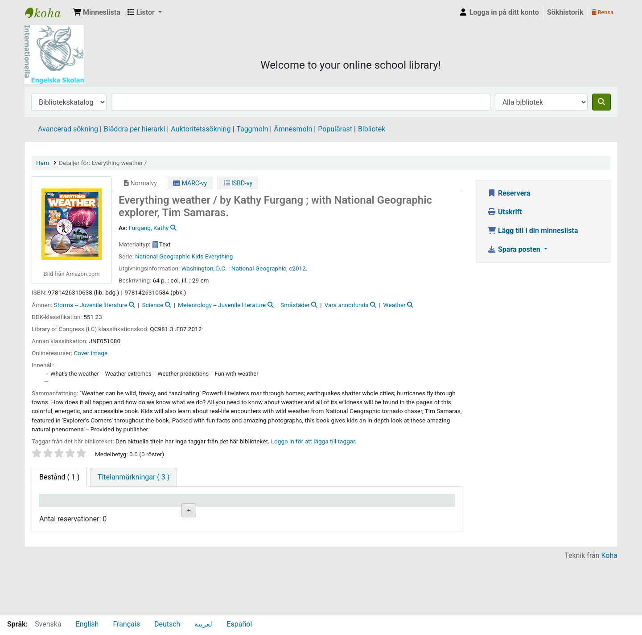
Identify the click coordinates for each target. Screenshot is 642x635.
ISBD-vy (238, 183)
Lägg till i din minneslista (532, 230)
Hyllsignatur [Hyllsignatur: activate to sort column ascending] (218, 512)
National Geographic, (259, 268)
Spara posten (514, 249)
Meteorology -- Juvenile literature (222, 304)
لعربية (203, 624)
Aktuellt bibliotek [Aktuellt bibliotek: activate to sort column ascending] (109, 508)
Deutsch (167, 624)
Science (153, 304)
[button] (97, 12)
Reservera (509, 193)
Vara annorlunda (347, 304)
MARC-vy (190, 183)
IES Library (47, 12)
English (87, 624)
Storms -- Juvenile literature (91, 304)
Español (239, 624)
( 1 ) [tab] (59, 477)
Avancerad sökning (68, 129)
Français (126, 624)
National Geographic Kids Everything (184, 256)
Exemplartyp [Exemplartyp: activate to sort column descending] (63, 512)
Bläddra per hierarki (134, 129)
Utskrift (504, 212)
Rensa (602, 12)
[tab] (133, 477)
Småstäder (295, 304)
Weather (394, 304)
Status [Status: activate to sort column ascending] (314, 512)
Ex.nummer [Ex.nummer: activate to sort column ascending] (269, 512)
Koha (609, 609)
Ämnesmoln (293, 129)
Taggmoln (252, 129)
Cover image (91, 352)
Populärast (335, 129)
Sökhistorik (565, 12)
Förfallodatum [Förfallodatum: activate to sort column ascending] (376, 512)
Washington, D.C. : (205, 268)
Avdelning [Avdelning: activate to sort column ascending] (163, 512)
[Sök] (601, 102)
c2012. (298, 268)
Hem (42, 162)
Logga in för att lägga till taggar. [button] (314, 441)
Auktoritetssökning (200, 129)
